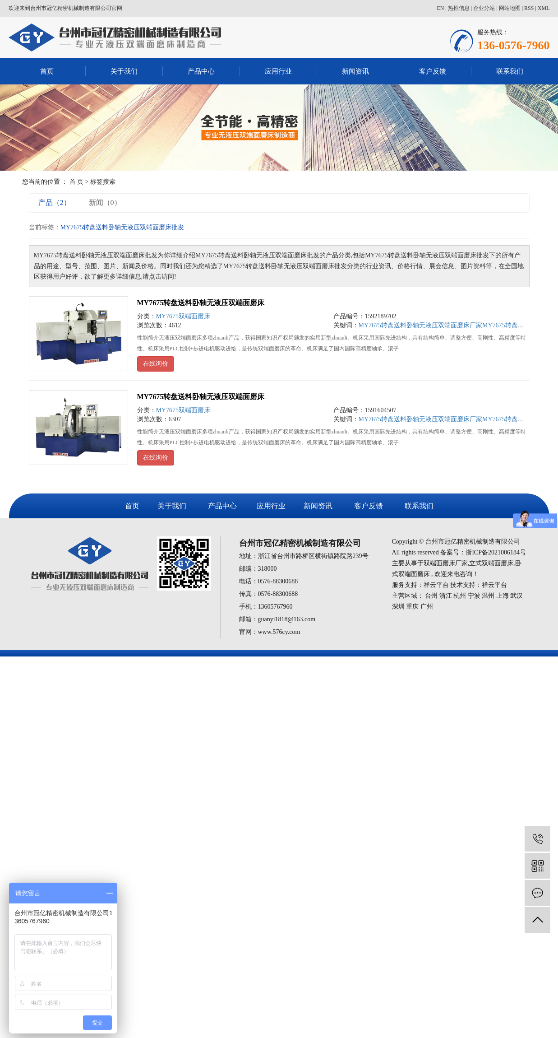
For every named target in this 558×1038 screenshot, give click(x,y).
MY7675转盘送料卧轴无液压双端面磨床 (201, 303)
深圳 (398, 606)
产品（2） (54, 202)
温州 (488, 595)
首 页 (76, 181)
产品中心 (201, 71)
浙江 (445, 595)
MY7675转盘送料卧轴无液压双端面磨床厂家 (421, 325)
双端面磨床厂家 (446, 563)
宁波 (474, 595)
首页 (47, 71)
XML (544, 8)
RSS (529, 8)
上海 (502, 595)
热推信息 (459, 8)
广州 (426, 606)
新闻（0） (105, 202)
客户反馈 (432, 71)
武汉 (516, 595)
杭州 (459, 595)
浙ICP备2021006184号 (496, 552)
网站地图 (510, 8)
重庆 (412, 606)
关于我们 (124, 71)
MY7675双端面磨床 (183, 316)
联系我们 (509, 71)
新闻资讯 (355, 71)
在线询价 (155, 363)
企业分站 (484, 8)
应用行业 (278, 71)
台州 (431, 595)
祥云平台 (436, 585)
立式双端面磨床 (491, 563)
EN (440, 8)
